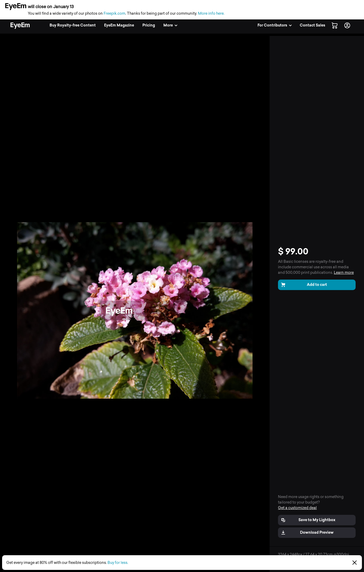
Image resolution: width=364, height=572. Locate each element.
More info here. (211, 13)
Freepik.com (114, 13)
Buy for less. (118, 562)
